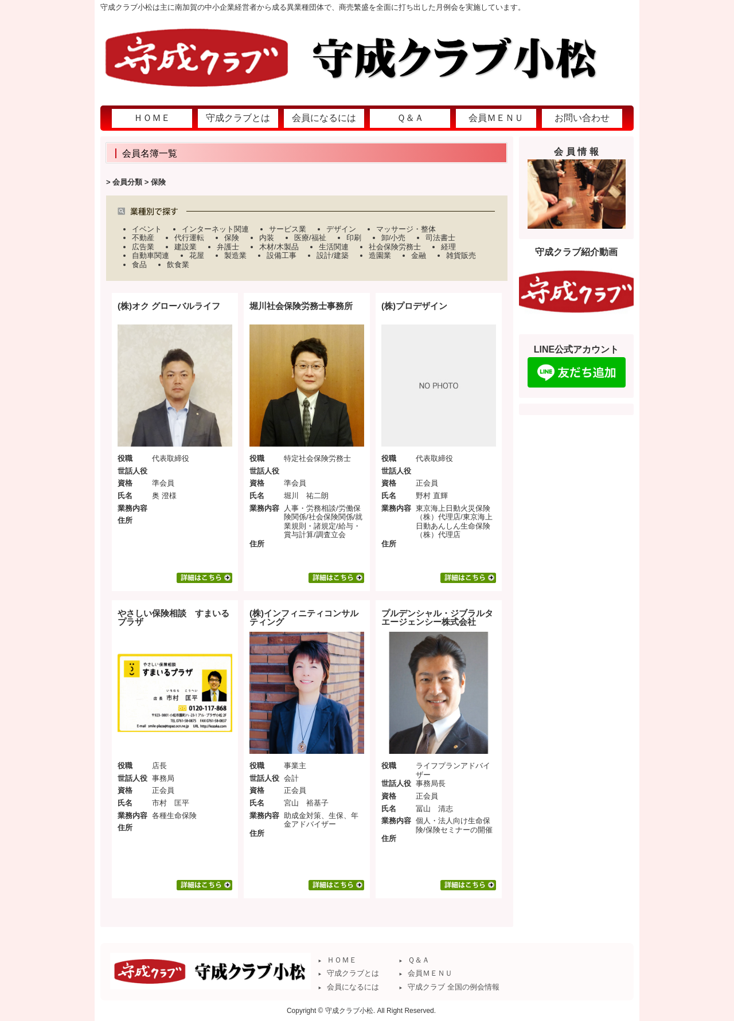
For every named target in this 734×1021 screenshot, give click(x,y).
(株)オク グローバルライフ (169, 306)
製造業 (235, 255)
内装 (266, 237)
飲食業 (178, 264)
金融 (418, 255)
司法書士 (440, 237)
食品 (139, 264)
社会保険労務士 (395, 246)
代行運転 (189, 237)
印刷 (353, 237)
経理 (448, 246)
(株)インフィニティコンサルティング (303, 617)
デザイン (341, 229)
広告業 (143, 246)
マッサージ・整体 (406, 229)
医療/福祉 (310, 237)
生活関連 (334, 246)
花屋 (196, 255)
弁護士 (228, 246)
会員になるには (353, 987)
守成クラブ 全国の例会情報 (453, 987)
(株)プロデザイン (414, 306)
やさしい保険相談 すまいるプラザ (173, 617)
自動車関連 (150, 255)
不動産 (143, 237)
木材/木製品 (279, 246)
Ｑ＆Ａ (419, 960)
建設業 (185, 246)
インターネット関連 (215, 229)
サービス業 (287, 229)
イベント (147, 229)
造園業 (380, 255)
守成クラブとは (353, 973)
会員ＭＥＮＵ (430, 973)
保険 (231, 237)
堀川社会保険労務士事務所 (301, 306)
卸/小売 (393, 237)
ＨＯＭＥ (342, 960)
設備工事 (281, 255)
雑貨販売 (461, 255)
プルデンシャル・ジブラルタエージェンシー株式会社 (437, 617)
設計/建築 (333, 255)
